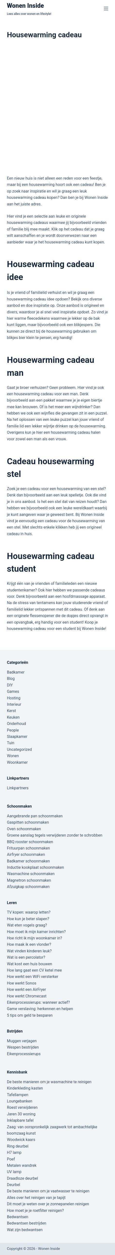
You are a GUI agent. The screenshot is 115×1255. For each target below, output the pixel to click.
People (13, 730)
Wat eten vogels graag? (27, 925)
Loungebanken (19, 1101)
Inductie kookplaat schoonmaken (35, 867)
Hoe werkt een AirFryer (26, 989)
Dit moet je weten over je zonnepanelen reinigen (48, 1204)
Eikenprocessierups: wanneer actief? (38, 1002)
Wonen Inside (25, 5)
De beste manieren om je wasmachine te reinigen (49, 1082)
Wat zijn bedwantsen (24, 1229)
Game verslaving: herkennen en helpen (40, 1008)
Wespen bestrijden (23, 1047)
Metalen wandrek (21, 1165)
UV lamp (14, 1171)
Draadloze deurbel (22, 1178)
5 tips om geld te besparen (29, 1015)
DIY (10, 685)
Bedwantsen (17, 1217)
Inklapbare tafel (20, 1120)
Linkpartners (17, 788)
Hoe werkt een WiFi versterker (32, 976)
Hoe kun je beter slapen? (28, 919)
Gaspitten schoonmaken (28, 822)
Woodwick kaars (21, 1139)
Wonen (13, 755)
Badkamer (15, 672)
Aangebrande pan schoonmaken (35, 816)
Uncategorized (19, 749)
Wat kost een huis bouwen (29, 964)
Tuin (10, 743)
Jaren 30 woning (21, 1114)
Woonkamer (17, 762)
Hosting (13, 698)
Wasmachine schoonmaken (31, 873)
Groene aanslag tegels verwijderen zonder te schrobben (54, 835)
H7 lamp (14, 1152)
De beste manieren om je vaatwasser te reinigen (48, 1191)
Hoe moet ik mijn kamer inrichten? (36, 931)
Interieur (14, 704)
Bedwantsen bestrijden (26, 1223)
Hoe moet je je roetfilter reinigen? (35, 1210)
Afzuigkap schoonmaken (28, 886)
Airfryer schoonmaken (26, 854)
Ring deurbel (17, 1146)
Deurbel (13, 1184)
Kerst (11, 710)
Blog (11, 678)
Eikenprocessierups (24, 1054)
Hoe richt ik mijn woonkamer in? (34, 938)
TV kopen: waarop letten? (28, 912)
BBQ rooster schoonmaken (30, 842)
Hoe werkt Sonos (21, 983)
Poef (11, 1159)
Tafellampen (17, 1094)
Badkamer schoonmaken (28, 861)
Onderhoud (16, 723)
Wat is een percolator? (26, 957)
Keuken (13, 717)
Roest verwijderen (22, 1107)
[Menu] (106, 8)
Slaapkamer (17, 736)
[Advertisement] (57, 107)
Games (13, 691)
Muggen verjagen (21, 1041)
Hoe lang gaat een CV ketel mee (34, 970)
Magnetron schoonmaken (29, 880)
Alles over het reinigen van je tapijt (36, 1197)
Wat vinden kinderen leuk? (29, 951)
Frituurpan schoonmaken (28, 848)
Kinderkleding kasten (25, 1088)
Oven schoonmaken (24, 829)
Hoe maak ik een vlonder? (29, 944)
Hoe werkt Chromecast (26, 996)
